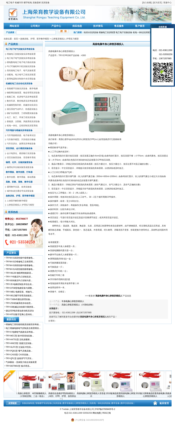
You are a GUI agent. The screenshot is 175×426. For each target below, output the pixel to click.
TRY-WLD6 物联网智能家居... (19, 273)
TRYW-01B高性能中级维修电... (20, 258)
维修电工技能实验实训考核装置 (21, 54)
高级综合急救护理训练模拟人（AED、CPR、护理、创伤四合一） (62, 395)
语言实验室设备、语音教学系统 (21, 157)
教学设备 (115, 403)
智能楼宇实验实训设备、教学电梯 (22, 88)
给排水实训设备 (91, 32)
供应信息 (77, 26)
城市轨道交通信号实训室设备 (20, 191)
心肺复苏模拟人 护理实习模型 (65, 39)
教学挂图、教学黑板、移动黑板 (21, 177)
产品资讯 (11, 253)
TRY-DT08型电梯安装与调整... (20, 288)
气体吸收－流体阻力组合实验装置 (21, 362)
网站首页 (14, 26)
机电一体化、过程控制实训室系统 (22, 125)
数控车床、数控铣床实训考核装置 (22, 101)
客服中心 (167, 2)
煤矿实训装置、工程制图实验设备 (22, 113)
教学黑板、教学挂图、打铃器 (19, 172)
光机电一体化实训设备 (100, 403)
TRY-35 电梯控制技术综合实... (19, 284)
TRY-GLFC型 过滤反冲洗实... (19, 347)
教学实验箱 (68, 403)
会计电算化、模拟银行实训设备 (21, 153)
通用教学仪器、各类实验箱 (19, 187)
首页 (16, 39)
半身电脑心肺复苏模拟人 (73, 301)
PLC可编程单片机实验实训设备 (21, 66)
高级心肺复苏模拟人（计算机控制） (78, 305)
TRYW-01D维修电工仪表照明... (20, 261)
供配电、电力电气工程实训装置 (21, 74)
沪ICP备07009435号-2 (104, 409)
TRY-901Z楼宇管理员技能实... (19, 295)
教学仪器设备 (127, 403)
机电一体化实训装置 (142, 32)
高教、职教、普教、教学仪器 (19, 182)
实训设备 (57, 403)
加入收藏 (147, 2)
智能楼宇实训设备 (43, 403)
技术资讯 (98, 26)
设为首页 (157, 2)
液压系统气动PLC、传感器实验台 (22, 109)
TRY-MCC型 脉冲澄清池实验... (20, 336)
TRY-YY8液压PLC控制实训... (19, 277)
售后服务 (119, 26)
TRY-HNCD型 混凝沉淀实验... (19, 343)
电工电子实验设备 (124, 32)
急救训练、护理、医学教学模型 (34, 39)
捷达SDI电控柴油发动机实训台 (20, 311)
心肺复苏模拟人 (81, 403)
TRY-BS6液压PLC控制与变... (19, 280)
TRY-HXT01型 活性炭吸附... (18, 339)
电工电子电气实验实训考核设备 (20, 49)
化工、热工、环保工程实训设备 (21, 117)
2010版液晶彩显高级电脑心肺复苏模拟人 (121, 393)
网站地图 (97, 413)
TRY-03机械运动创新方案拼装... (20, 307)
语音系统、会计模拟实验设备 (19, 148)
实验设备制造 (28, 403)
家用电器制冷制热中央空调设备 (21, 79)
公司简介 (35, 26)
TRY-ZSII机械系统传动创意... (19, 303)
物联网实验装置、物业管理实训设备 (23, 92)
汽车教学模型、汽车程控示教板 (21, 139)
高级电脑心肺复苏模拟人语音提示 (91, 393)
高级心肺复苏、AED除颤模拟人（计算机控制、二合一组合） (32, 393)
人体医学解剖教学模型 (17, 201)
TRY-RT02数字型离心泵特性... (20, 314)
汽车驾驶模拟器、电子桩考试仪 (21, 135)
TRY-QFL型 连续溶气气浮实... (19, 358)
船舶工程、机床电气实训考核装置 (22, 97)
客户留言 (140, 26)
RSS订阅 (106, 413)
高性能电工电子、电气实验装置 (21, 70)
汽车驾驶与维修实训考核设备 (19, 130)
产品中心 (56, 26)
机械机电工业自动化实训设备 (19, 83)
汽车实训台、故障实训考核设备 (21, 143)
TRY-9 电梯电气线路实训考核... (20, 332)
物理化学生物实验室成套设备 (20, 167)
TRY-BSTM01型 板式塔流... (18, 366)
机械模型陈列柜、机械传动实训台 (22, 105)
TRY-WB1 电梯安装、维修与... (20, 292)
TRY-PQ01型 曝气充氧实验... (19, 351)
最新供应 (11, 319)
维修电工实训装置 (107, 32)
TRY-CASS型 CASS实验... (18, 354)
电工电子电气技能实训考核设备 (21, 58)
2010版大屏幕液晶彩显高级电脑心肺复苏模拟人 (150, 393)
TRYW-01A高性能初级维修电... (20, 269)
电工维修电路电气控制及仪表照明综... (23, 328)
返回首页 (164, 403)
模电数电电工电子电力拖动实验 (21, 62)
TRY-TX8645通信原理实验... (19, 299)
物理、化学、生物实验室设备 (19, 162)
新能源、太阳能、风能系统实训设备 (23, 121)
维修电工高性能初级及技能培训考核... (23, 324)
